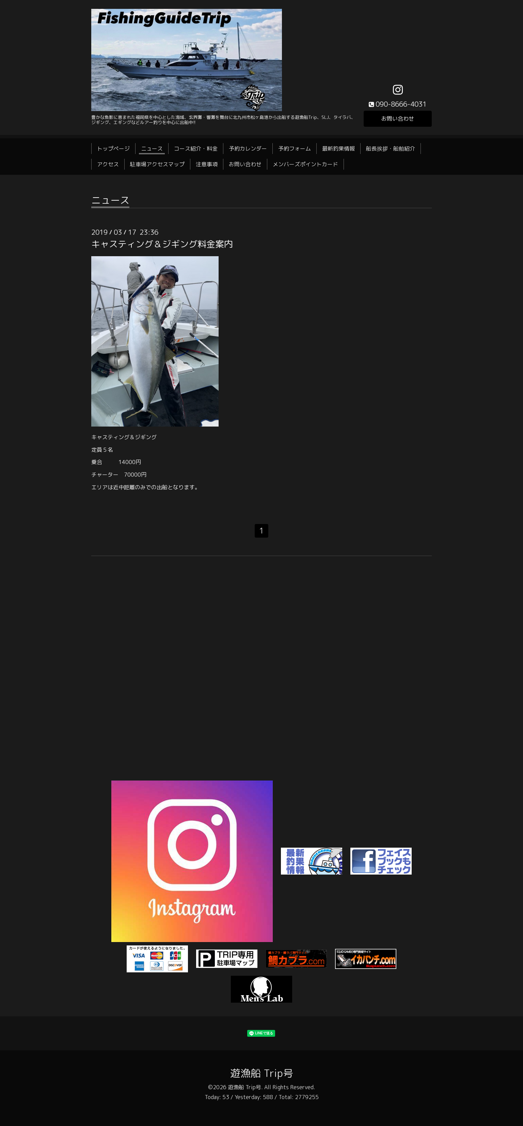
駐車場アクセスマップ (157, 164)
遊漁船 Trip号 (261, 1073)
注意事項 (207, 164)
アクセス (108, 164)
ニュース (152, 148)
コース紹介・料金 (196, 148)
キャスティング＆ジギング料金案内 (162, 244)
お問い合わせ (397, 118)
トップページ (113, 148)
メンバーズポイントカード (305, 164)
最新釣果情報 (338, 148)
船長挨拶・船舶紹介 (390, 148)
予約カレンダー (248, 148)
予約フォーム (294, 148)
